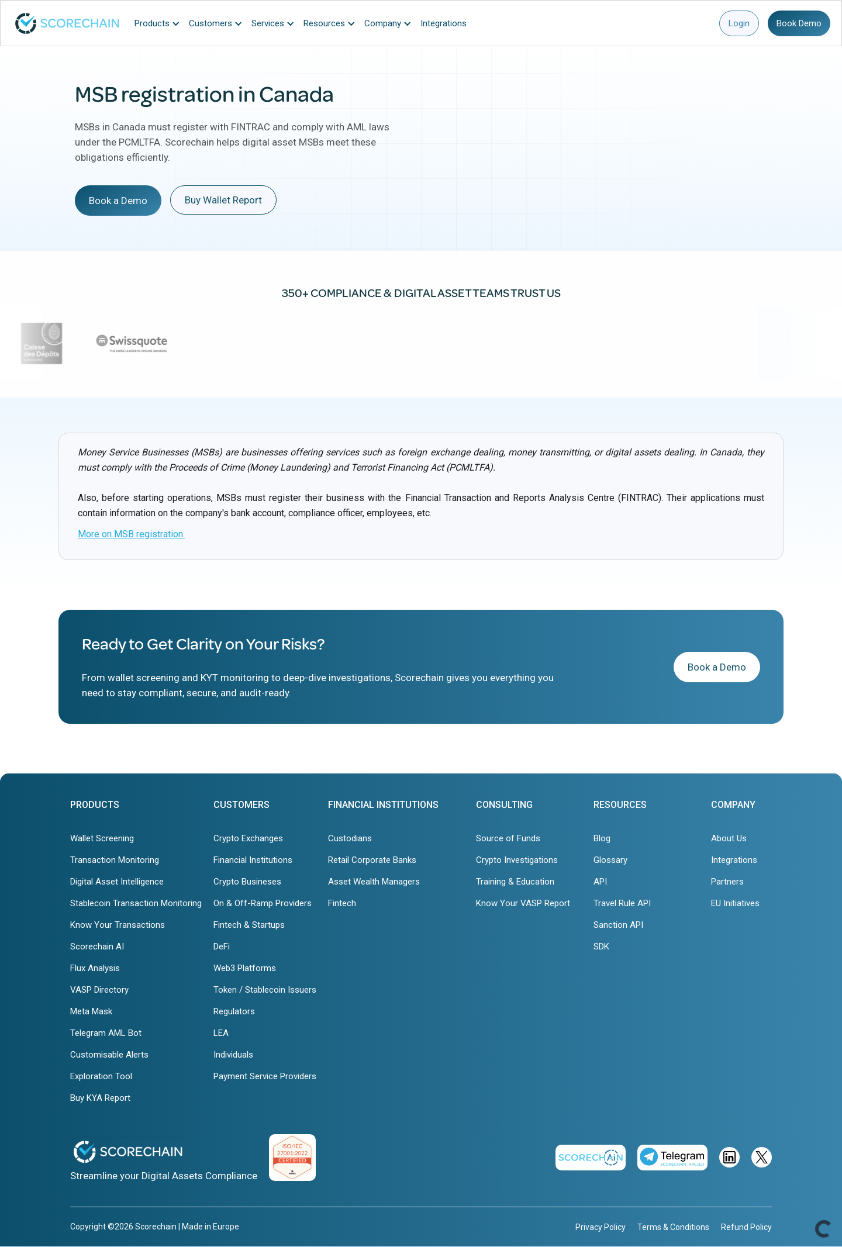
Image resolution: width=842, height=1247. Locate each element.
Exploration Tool (101, 1076)
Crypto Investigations (517, 860)
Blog (601, 838)
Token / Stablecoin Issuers (264, 990)
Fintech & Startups (249, 925)
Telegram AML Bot (106, 1033)
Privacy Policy (600, 1227)
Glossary (610, 860)
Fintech (342, 903)
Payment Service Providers (264, 1076)
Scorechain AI (97, 946)
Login (739, 23)
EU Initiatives (735, 903)
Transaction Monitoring (114, 860)
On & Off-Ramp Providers (262, 903)
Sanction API (618, 925)
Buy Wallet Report (223, 200)
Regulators (234, 1011)
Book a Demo (118, 200)
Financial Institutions (252, 860)
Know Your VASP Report (523, 903)
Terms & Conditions (673, 1227)
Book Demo (799, 23)
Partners (727, 881)
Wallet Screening (102, 838)
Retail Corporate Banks (372, 860)
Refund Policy (746, 1227)
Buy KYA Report (100, 1098)
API (600, 881)
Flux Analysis (95, 968)
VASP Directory (99, 990)
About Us (729, 838)
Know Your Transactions (117, 925)
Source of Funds (508, 838)
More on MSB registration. (131, 534)
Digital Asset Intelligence (117, 881)
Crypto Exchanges (248, 838)
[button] (160, 23)
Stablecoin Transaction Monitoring (136, 903)
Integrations (734, 860)
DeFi (221, 946)
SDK (601, 946)
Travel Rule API (622, 903)
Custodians (350, 838)
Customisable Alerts (109, 1054)
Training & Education (515, 881)
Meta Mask (91, 1011)
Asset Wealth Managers (374, 881)
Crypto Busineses (247, 881)
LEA (221, 1033)
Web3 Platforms (244, 968)
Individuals (233, 1054)
